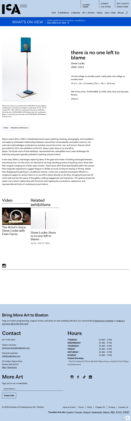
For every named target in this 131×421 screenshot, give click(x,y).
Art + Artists (88, 12)
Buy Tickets (123, 4)
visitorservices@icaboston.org (16, 348)
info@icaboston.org (11, 356)
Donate (104, 4)
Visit (54, 12)
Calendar (75, 12)
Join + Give (110, 12)
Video (6, 127)
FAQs (89, 407)
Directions (122, 7)
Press (81, 407)
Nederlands (97, 412)
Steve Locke (78, 63)
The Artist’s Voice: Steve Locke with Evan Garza (14, 230)
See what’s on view (56, 23)
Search (126, 13)
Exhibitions (63, 12)
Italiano (106, 412)
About (121, 12)
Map (4, 367)
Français (78, 412)
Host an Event (69, 407)
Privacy (112, 407)
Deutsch (87, 412)
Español (69, 412)
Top (127, 417)
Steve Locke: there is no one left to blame (43, 236)
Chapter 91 (100, 407)
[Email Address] (32, 389)
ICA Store (106, 7)
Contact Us (123, 407)
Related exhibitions (19, 127)
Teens (99, 12)
